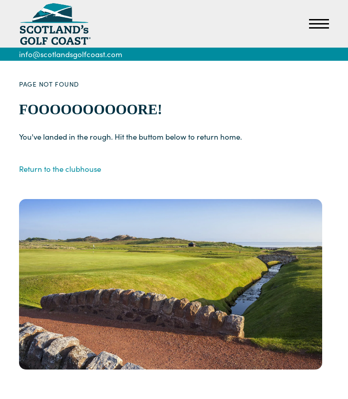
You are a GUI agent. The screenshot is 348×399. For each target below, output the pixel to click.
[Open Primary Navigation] (319, 24)
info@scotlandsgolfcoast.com (70, 54)
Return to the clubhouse (60, 169)
